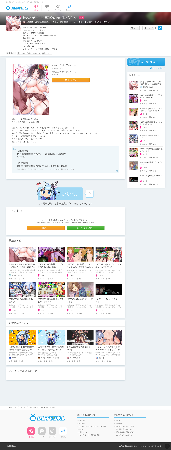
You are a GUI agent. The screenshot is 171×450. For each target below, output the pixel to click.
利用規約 (81, 423)
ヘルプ (80, 429)
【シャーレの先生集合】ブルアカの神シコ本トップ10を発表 (109, 349)
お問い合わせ (83, 432)
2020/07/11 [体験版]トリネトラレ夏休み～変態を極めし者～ (80, 267)
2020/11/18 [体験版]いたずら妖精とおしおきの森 (151, 96)
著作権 (118, 420)
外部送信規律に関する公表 (125, 432)
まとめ (23, 407)
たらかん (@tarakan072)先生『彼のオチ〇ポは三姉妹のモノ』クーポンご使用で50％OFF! (151, 84)
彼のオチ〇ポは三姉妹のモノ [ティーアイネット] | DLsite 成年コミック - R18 (47, 169)
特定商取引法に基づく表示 (125, 426)
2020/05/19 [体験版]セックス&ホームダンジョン (151, 123)
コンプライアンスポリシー (125, 435)
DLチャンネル (17, 8)
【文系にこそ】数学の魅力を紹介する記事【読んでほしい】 (22, 349)
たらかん (48, 53)
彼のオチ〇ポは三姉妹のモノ (30, 53)
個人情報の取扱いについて (125, 429)
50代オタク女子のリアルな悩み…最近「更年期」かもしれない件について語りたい (51, 349)
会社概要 (81, 420)
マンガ (107, 22)
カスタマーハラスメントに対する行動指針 (92, 426)
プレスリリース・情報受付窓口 (89, 435)
